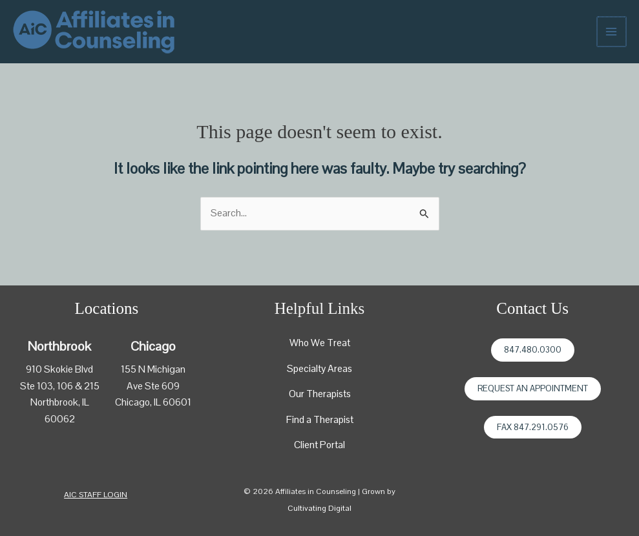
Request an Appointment (532, 388)
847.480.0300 (532, 349)
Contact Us (532, 308)
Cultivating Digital (319, 508)
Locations (107, 308)
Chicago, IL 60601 (153, 402)
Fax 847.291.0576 (533, 427)
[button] (95, 495)
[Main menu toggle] (612, 31)
